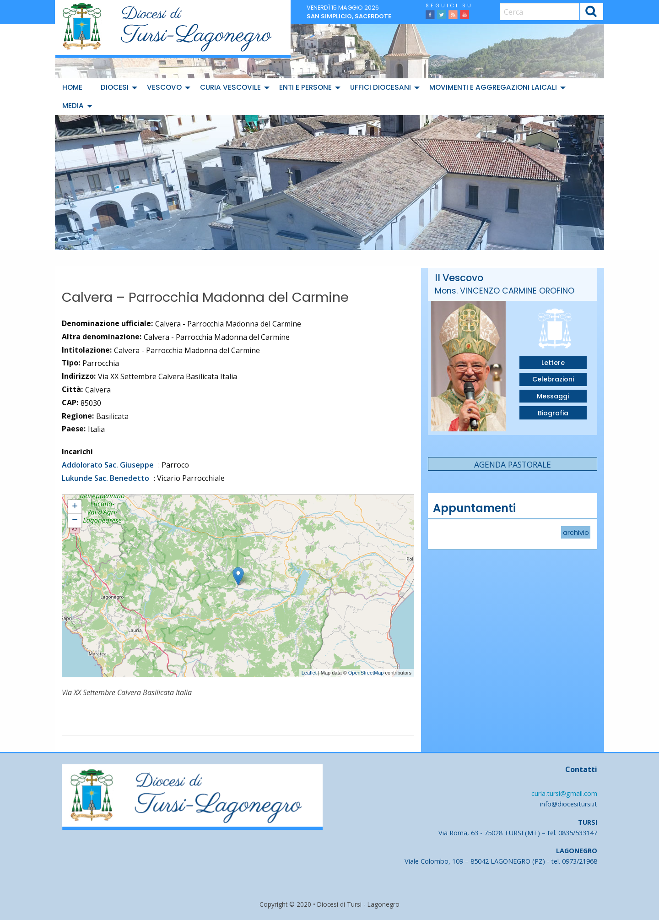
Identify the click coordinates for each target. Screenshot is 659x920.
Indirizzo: (79, 376)
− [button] (75, 521)
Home (72, 87)
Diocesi (115, 87)
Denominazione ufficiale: (107, 323)
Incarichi (77, 451)
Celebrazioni (553, 379)
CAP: (70, 402)
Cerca (591, 12)
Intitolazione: (87, 350)
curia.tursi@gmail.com (564, 793)
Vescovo (164, 87)
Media (73, 105)
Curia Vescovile (230, 87)
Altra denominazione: (101, 337)
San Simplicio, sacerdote (349, 16)
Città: (72, 389)
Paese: (74, 429)
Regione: (78, 416)
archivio (576, 532)
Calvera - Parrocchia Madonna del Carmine (115, 498)
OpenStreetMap (366, 672)
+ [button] (75, 507)
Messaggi (553, 396)
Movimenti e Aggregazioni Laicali (493, 87)
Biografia (553, 413)
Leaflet (309, 672)
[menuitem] (74, 87)
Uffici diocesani (380, 87)
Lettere (553, 362)
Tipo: (71, 363)
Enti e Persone (305, 87)
